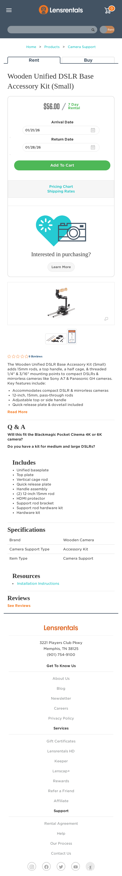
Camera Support (82, 47)
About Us (61, 679)
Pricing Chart (61, 187)
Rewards (61, 781)
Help (61, 833)
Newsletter (61, 698)
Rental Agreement (61, 824)
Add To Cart (62, 165)
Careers (61, 708)
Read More (17, 412)
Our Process (61, 843)
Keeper (61, 761)
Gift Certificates (61, 741)
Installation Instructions (38, 583)
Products (52, 47)
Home (31, 47)
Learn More (61, 267)
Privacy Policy (61, 718)
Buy (88, 60)
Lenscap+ (61, 771)
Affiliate (61, 801)
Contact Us (61, 853)
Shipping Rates (61, 191)
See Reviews (18, 606)
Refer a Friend (61, 791)
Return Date (62, 139)
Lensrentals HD (61, 751)
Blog (61, 688)
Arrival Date (62, 122)
